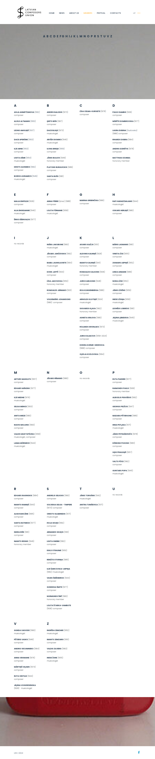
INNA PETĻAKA (119, 425)
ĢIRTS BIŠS (52, 121)
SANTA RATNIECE (22, 523)
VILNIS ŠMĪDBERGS (55, 578)
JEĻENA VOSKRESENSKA (25, 685)
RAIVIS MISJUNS (21, 425)
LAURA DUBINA (119, 130)
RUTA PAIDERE (118, 379)
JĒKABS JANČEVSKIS (56, 253)
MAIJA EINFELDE (21, 201)
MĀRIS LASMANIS (120, 244)
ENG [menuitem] (138, 13)
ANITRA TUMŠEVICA (89, 504)
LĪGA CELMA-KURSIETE (90, 111)
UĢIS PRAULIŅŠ (119, 452)
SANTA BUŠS (52, 176)
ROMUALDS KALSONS (89, 272)
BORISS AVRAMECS (23, 176)
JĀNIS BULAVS (53, 158)
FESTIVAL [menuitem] (101, 13)
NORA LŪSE (117, 281)
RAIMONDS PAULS (120, 388)
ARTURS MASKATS (22, 379)
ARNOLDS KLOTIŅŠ (88, 299)
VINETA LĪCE (117, 253)
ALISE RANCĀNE (21, 514)
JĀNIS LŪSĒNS (118, 290)
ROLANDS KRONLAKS (89, 327)
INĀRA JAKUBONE (55, 244)
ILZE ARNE (18, 148)
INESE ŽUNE (52, 657)
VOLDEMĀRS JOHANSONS (59, 299)
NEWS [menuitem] (62, 13)
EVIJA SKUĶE (53, 523)
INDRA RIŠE (19, 532)
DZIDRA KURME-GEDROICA (92, 345)
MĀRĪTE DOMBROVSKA (122, 121)
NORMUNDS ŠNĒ (54, 596)
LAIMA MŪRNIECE (22, 443)
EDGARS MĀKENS (22, 388)
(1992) (37, 112)
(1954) (28, 158)
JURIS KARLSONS (87, 281)
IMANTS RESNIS (21, 541)
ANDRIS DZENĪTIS (120, 148)
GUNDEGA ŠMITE (54, 587)
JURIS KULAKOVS (87, 336)
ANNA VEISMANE (21, 657)
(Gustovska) (131, 130)
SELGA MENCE (20, 406)
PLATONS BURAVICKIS (57, 167)
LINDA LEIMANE (119, 272)
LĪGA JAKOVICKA (54, 281)
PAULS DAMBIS (119, 112)
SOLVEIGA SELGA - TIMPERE (59, 504)
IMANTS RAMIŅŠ (21, 504)
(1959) (56, 148)
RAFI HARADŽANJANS (122, 201)
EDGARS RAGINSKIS (23, 495)
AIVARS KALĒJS (87, 244)
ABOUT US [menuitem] (74, 13)
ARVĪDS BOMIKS (54, 139)
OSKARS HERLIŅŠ (120, 210)
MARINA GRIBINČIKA (89, 200)
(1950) (33, 121)
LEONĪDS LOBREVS (120, 308)
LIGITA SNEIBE (53, 541)
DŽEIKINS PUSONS (120, 443)
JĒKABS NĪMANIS (54, 378)
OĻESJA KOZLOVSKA (89, 354)
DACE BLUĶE (52, 130)
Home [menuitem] (52, 13)
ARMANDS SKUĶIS (55, 532)
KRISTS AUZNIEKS (22, 167)
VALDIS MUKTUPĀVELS (24, 434)
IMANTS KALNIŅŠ (87, 262)
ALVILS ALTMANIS (22, 121)
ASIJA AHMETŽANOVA (24, 112)
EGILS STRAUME (54, 550)
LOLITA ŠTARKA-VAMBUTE (59, 605)
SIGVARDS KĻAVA (88, 308)
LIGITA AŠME (20, 158)
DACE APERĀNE (21, 139)
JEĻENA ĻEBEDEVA (120, 317)
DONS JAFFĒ (52, 272)
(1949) (35, 176)
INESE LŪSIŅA (118, 299)
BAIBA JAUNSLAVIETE (57, 262)
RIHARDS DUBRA (119, 139)
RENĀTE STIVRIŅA (55, 559)
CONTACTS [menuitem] (115, 13)
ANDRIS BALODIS (54, 112)
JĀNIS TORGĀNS (87, 495)
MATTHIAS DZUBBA (121, 158)
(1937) (24, 130)
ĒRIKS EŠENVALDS (22, 219)
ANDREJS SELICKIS (55, 495)
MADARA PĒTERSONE (122, 415)
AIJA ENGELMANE (22, 210)
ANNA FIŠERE (52, 201)
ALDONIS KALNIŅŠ (88, 253)
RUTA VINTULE (20, 676)
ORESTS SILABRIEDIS (56, 514)
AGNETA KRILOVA (88, 317)
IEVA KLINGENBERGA (89, 290)
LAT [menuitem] (134, 13)
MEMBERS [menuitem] (88, 13)
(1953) (31, 139)
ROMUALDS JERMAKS (57, 290)
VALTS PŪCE (118, 461)
